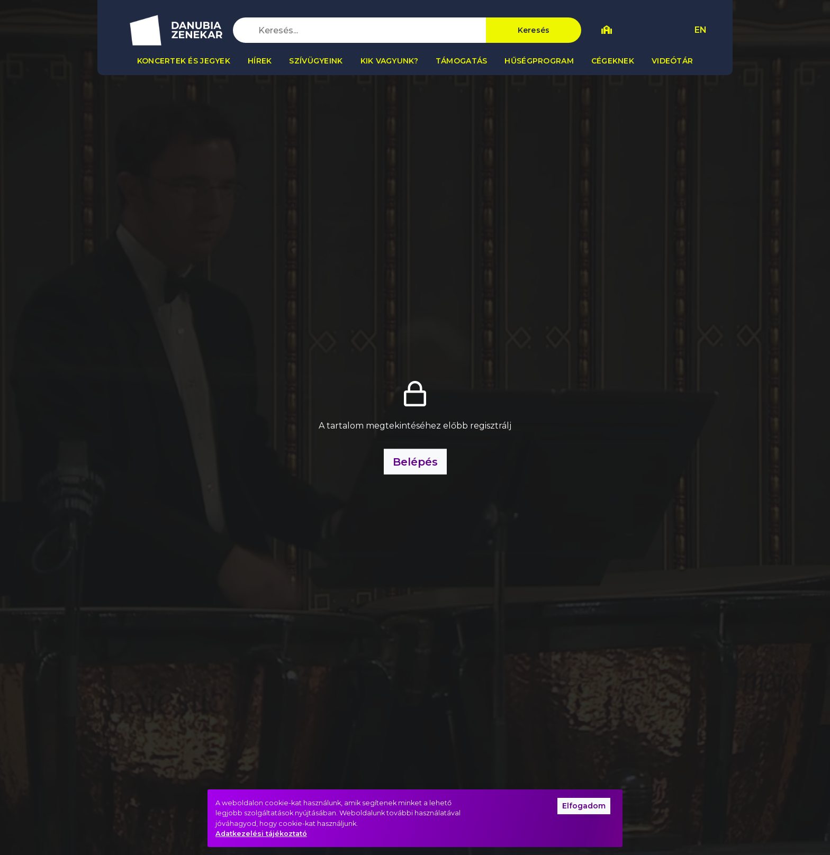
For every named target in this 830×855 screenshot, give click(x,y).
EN (700, 30)
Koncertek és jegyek (183, 61)
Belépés (415, 462)
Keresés (534, 30)
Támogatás (462, 61)
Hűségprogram (538, 61)
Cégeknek (612, 61)
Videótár (672, 61)
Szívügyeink (315, 61)
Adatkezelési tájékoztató (261, 834)
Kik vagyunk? (389, 61)
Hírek (260, 61)
